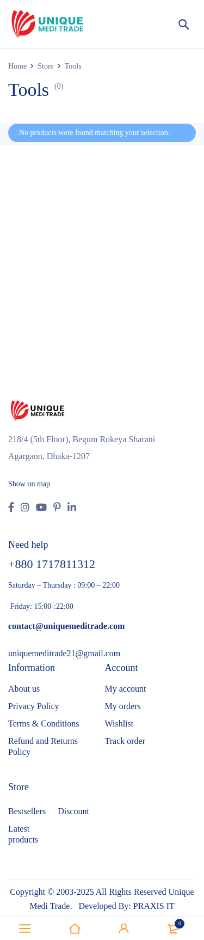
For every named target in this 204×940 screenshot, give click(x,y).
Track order (125, 741)
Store (46, 66)
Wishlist (119, 723)
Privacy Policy (33, 706)
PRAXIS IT (154, 906)
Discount (73, 811)
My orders (123, 706)
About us (24, 688)
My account (125, 688)
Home (17, 66)
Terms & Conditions (43, 723)
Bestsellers (27, 811)
